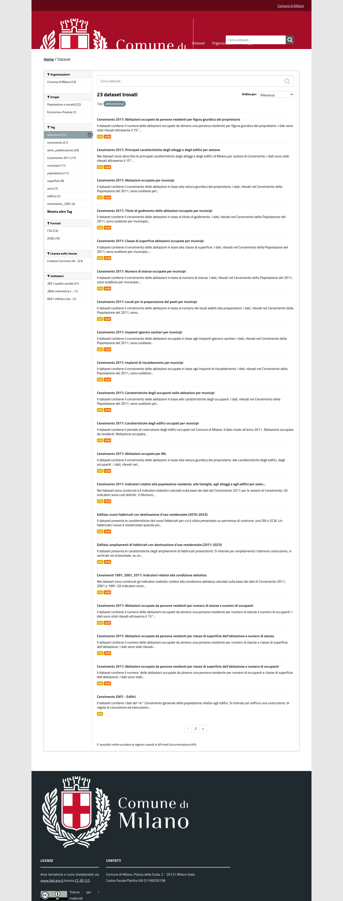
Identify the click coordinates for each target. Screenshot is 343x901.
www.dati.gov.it (51, 880)
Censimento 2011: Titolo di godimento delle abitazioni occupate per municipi (154, 210)
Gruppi (248, 42)
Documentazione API (182, 744)
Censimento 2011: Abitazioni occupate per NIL (131, 453)
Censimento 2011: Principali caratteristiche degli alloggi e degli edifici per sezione (158, 149)
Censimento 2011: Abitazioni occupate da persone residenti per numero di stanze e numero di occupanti (175, 605)
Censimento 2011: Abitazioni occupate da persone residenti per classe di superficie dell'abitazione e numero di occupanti (188, 666)
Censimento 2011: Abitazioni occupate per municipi (135, 180)
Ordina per (249, 94)
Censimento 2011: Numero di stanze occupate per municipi (141, 271)
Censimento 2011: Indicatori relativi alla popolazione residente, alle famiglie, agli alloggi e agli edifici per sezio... (181, 484)
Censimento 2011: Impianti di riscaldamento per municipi (140, 362)
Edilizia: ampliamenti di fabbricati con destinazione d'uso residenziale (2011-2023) (159, 544)
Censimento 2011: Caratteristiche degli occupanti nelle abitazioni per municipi (156, 392)
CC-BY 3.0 (82, 880)
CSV (100, 137)
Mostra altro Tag (59, 211)
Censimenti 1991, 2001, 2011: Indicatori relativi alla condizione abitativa (151, 575)
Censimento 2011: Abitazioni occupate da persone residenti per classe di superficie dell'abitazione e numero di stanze (185, 636)
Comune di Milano (291, 5)
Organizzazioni (224, 42)
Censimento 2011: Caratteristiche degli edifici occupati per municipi (148, 423)
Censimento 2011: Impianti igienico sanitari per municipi (139, 332)
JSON (107, 137)
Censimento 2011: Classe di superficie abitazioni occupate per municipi (150, 240)
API (160, 744)
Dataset (198, 42)
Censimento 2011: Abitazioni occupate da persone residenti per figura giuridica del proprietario (168, 119)
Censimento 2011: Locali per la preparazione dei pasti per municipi (147, 301)
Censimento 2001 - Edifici (116, 696)
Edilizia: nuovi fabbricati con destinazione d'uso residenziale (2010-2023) (152, 514)
